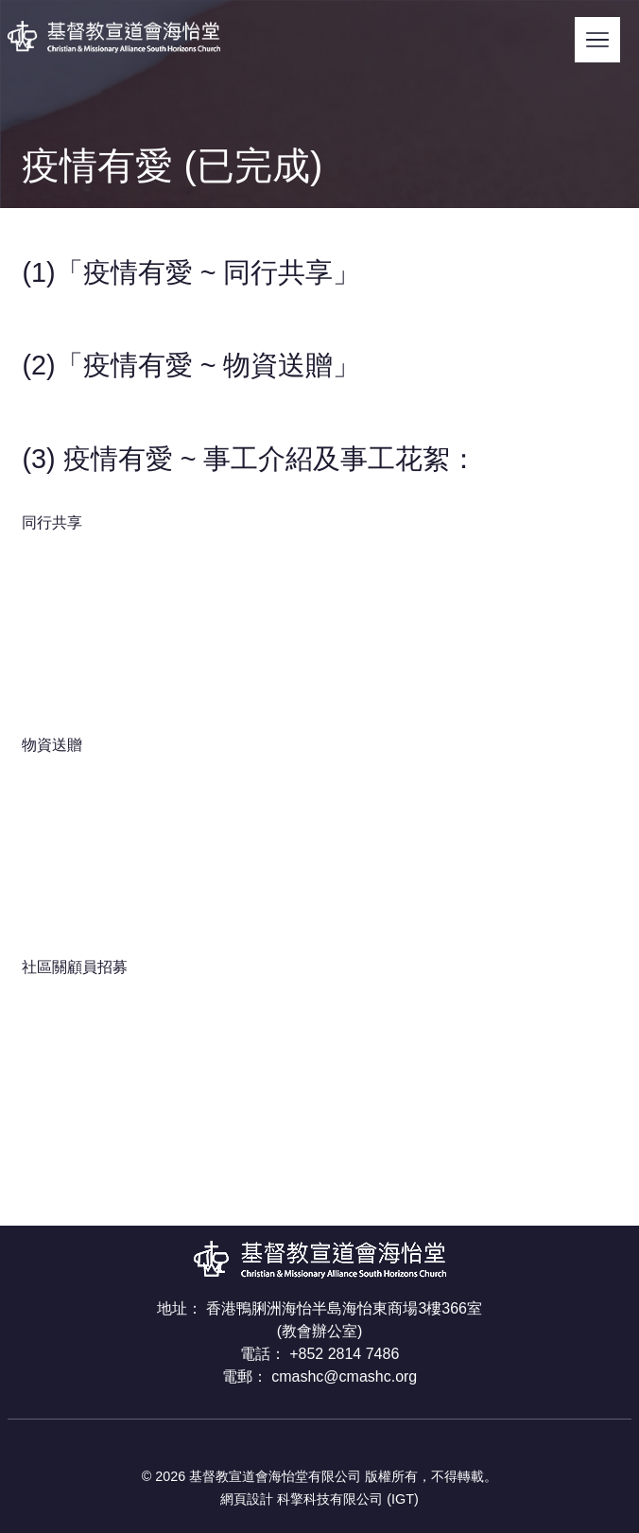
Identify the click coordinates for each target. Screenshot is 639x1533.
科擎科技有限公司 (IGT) (348, 1499)
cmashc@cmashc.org (344, 1376)
